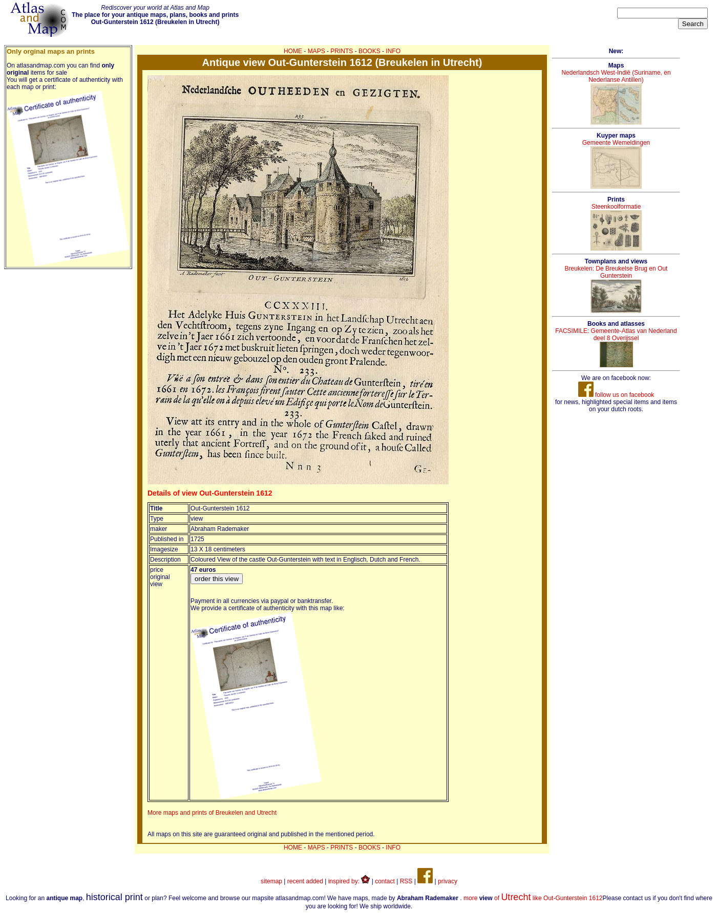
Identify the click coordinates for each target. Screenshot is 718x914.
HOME (293, 51)
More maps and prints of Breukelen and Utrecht (212, 812)
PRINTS (341, 51)
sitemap (271, 881)
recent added (305, 881)
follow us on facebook (616, 394)
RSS (406, 881)
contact (385, 881)
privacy (447, 881)
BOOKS (369, 51)
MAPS (316, 51)
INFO (393, 51)
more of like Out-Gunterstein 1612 (533, 898)
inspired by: (349, 881)
